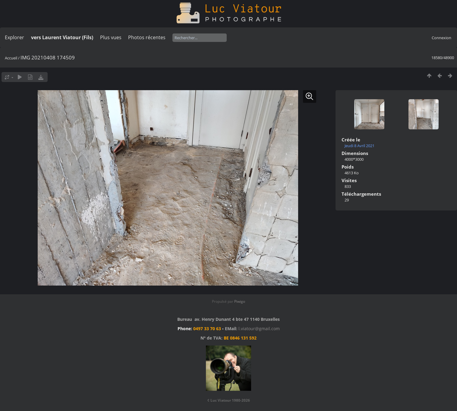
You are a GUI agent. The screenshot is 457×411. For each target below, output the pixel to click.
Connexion (441, 37)
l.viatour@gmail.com (259, 328)
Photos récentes (146, 37)
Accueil (11, 58)
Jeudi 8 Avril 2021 (359, 145)
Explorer (14, 37)
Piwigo (239, 301)
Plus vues (110, 37)
